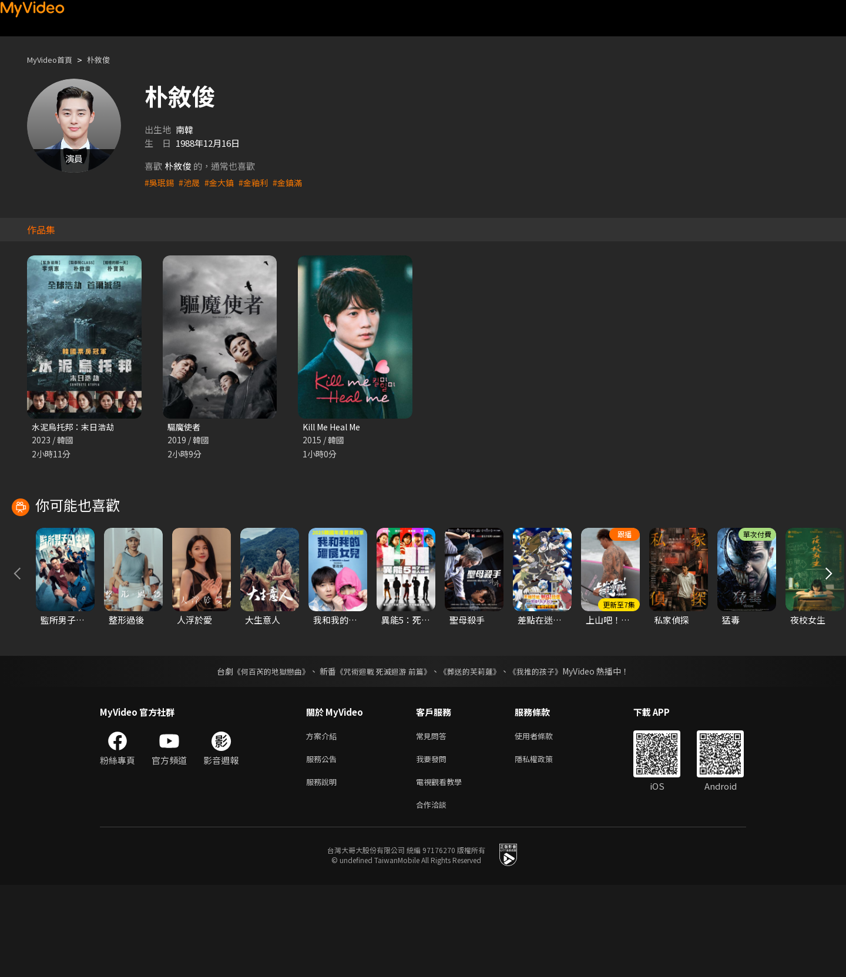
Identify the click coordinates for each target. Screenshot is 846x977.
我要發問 (433, 846)
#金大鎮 (223, 182)
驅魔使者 (185, 427)
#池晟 (191, 182)
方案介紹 (323, 822)
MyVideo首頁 (53, 59)
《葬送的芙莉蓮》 (475, 756)
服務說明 (323, 871)
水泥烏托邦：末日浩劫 (76, 427)
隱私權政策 (544, 846)
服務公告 (323, 846)
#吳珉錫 (160, 182)
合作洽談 (433, 896)
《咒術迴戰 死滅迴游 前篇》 (382, 756)
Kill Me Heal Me (335, 427)
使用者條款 (544, 822)
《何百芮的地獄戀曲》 (264, 756)
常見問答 (433, 822)
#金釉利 (258, 182)
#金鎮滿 (294, 182)
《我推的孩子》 (544, 756)
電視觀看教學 (442, 871)
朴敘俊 (108, 59)
